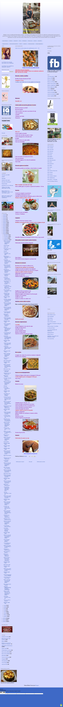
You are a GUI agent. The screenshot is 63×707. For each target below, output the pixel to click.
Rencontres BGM (5, 653)
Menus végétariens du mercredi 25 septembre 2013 (7, 329)
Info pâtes (50, 165)
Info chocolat (50, 149)
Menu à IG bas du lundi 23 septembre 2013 (7, 355)
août (5, 605)
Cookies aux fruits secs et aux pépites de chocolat (27, 82)
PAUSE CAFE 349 (7, 446)
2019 (4, 224)
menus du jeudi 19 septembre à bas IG (7, 412)
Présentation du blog (6, 650)
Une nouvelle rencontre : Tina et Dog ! (7, 290)
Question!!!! (6, 441)
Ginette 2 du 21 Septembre (7, 374)
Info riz (49, 168)
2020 (4, 222)
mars (5, 613)
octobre (6, 238)
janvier (5, 616)
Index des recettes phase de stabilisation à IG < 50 (7, 337)
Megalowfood (51, 332)
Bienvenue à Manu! (6, 358)
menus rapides (51, 95)
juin (5, 608)
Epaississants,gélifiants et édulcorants (7, 406)
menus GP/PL (51, 90)
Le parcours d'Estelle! (6, 371)
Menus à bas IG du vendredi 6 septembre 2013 (7, 536)
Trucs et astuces (5, 657)
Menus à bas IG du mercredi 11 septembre (7, 481)
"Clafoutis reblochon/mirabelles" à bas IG (7, 348)
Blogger (37, 685)
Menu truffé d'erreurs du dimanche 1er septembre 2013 (7, 593)
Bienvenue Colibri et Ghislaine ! (6, 315)
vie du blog (4, 662)
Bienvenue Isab (7, 564)
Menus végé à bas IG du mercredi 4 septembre (7, 559)
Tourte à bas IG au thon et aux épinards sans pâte (7, 398)
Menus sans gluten (52, 83)
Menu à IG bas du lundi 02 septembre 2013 (7, 581)
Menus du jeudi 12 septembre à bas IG (7, 475)
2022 (4, 219)
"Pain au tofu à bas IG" (7, 600)
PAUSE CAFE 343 (7, 567)
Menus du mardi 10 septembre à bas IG (7, 496)
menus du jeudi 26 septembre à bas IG (7, 318)
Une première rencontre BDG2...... (7, 540)
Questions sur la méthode (7, 185)
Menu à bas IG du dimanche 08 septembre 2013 (7, 512)
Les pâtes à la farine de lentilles (7, 394)
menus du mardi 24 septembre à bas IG (7, 344)
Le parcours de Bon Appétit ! (7, 312)
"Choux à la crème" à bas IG (7, 428)
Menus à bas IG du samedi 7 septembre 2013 (7, 523)
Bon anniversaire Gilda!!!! (7, 585)
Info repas (50, 167)
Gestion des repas (6, 180)
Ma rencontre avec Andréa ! (7, 468)
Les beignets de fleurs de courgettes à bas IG (7, 282)
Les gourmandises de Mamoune (52, 330)
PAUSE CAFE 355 (7, 322)
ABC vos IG (50, 319)
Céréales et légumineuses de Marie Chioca (7, 271)
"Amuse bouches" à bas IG (7, 493)
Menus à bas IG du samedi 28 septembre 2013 (7, 304)
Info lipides (50, 156)
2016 (4, 228)
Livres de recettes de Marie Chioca (7, 278)
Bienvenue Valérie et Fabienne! (6, 555)
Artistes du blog (5, 636)
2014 (4, 232)
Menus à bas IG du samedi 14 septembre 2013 (7, 464)
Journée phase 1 (51, 76)
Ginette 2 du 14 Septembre (7, 458)
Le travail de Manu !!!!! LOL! (7, 526)
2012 (4, 618)
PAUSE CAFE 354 (7, 341)
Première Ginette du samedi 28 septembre (7, 300)
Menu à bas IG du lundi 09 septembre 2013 (7, 503)
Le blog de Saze (51, 327)
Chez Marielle (51, 316)
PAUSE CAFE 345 (7, 533)
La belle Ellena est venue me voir (7, 416)
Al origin (49, 48)
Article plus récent (20, 461)
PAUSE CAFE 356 (7, 297)
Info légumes (50, 158)
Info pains (50, 161)
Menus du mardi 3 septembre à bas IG (7, 569)
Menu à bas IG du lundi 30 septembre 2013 (7, 242)
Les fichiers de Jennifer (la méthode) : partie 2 (7, 66)
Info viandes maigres (52, 175)
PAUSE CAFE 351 (7, 410)
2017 (4, 227)
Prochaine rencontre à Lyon (7, 388)
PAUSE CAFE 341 (7, 603)
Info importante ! (7, 360)
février (5, 614)
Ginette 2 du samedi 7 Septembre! (7, 516)
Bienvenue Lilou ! (7, 473)
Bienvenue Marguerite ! (7, 485)
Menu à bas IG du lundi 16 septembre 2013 (7, 439)
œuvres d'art (4, 664)
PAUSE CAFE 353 (7, 362)
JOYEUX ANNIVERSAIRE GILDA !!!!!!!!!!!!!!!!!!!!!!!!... (7, 588)
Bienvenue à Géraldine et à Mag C (7, 257)
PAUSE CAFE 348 (7, 449)
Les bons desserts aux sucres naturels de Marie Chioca (7, 261)
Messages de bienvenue (7, 645)
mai (5, 610)
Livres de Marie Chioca (53, 181)
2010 (4, 621)
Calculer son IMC (6, 174)
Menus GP (50, 78)
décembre (6, 235)
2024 (4, 216)
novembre (6, 236)
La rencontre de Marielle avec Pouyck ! (7, 333)
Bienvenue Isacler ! (7, 456)
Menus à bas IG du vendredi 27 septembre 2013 (7, 309)
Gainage (3, 178)
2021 (4, 221)
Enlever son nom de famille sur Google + (6, 643)
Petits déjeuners (51, 87)
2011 (4, 619)
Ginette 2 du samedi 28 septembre (6, 294)
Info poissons (51, 163)
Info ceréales (50, 147)
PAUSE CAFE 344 (7, 562)
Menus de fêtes (51, 81)
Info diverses (50, 151)
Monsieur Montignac (6, 181)
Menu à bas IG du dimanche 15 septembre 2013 (7, 452)
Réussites (4, 655)
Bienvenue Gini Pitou (7, 351)
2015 (4, 230)
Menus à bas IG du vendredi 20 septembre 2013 (7, 403)
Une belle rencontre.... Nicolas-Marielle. (6, 530)
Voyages (3, 658)
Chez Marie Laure (51, 314)
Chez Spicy (50, 318)
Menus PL (50, 79)
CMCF (3, 176)
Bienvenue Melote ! (6, 376)
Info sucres (50, 174)
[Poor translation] (3, 692)
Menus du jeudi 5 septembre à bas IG (7, 546)
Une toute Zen (51, 338)
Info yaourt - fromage (52, 179)
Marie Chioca (50, 334)
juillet (5, 606)
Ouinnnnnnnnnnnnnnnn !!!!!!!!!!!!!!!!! (7, 575)
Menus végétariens (52, 85)
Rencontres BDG (5, 651)
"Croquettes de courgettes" (7, 543)
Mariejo (5, 386)
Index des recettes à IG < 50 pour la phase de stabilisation (7, 196)
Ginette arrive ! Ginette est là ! (7, 519)
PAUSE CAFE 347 (7, 479)
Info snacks (50, 172)
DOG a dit (6, 247)
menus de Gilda (51, 92)
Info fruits (50, 154)
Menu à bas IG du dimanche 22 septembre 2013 (7, 366)
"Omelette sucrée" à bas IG (7, 597)
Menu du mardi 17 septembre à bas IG (7, 432)
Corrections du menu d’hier (7, 578)
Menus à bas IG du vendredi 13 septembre (7, 470)
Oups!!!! (5, 251)
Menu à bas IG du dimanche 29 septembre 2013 (7, 266)
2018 (4, 225)
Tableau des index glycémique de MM (6, 188)
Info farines (50, 153)
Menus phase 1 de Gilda (53, 326)
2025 (4, 214)
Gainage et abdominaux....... (7, 550)
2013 (4, 233)
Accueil (30, 461)
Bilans (3, 641)
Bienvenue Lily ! (7, 368)
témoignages (4, 660)
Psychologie (4, 183)
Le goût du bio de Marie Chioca (7, 274)
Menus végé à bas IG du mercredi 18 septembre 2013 (7, 424)
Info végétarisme (51, 177)
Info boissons (51, 145)
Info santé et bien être (52, 170)
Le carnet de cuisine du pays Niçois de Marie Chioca (7, 287)
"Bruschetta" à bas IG (7, 552)
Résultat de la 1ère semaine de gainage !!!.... (7, 419)
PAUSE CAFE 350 (7, 444)
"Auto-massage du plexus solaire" (7, 324)
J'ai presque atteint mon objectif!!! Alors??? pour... (7, 488)
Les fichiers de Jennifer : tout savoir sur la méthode (7, 63)
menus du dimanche (52, 94)
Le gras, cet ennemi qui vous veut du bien (7, 508)
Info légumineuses (52, 160)
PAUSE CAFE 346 (7, 500)
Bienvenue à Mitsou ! (6, 435)
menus (49, 88)
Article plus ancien (41, 461)
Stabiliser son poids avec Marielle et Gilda (53, 336)
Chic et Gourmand (52, 321)
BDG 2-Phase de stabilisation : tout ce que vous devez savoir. (7, 191)
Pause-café (4, 648)
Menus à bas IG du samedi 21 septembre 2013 (7, 383)
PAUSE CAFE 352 (7, 392)
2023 (4, 218)
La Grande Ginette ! (6, 461)
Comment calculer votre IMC (7, 253)
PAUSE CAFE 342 (7, 573)
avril (5, 611)
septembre (6, 239)
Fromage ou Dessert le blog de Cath (54, 324)
